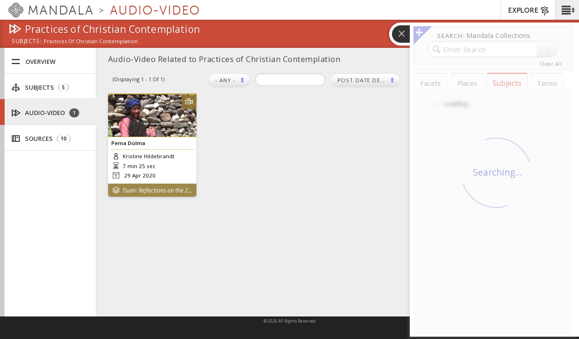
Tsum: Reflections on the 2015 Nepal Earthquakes (157, 190)
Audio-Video (45, 112)
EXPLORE (529, 10)
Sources (40, 138)
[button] (567, 10)
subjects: (26, 42)
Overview (33, 61)
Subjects (40, 87)
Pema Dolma (128, 142)
